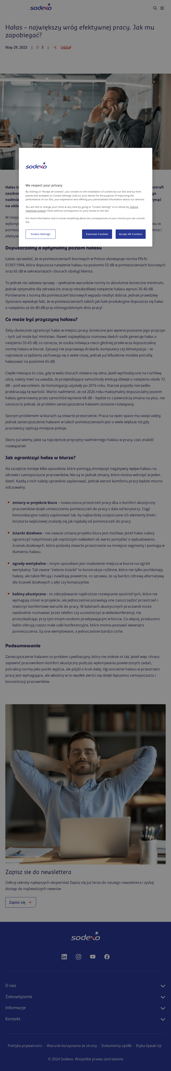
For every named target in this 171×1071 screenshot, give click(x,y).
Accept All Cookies (130, 234)
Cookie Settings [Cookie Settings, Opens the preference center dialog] (40, 234)
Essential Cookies (97, 234)
